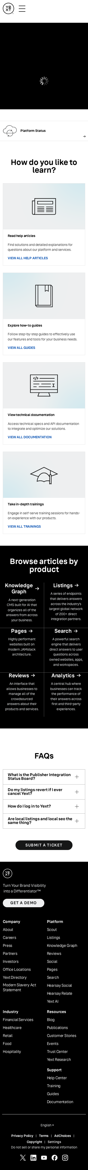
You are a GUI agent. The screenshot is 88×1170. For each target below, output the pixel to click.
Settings (54, 1142)
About (8, 929)
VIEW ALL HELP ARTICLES (28, 258)
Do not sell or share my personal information (44, 1147)
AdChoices (62, 1136)
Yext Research (59, 1059)
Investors (11, 961)
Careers (9, 937)
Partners (10, 953)
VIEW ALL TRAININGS (24, 526)
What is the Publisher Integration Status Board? (39, 777)
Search (53, 977)
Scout (52, 929)
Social (52, 961)
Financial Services (18, 1020)
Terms (44, 1136)
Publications (57, 1027)
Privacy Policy (22, 1136)
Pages (52, 969)
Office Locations (17, 969)
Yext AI (52, 1001)
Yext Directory (15, 977)
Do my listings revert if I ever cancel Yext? (35, 792)
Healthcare (12, 1027)
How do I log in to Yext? (29, 806)
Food (7, 1043)
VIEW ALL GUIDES (21, 348)
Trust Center (57, 1051)
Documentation (60, 1102)
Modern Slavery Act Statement (19, 987)
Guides (53, 1094)
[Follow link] (44, 131)
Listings (53, 937)
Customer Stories (61, 1035)
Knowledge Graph (62, 945)
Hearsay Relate (60, 993)
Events (52, 1043)
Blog (51, 1020)
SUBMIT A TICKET (44, 845)
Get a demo (23, 902)
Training (54, 1086)
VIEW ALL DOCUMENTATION (30, 437)
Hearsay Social (59, 985)
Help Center (57, 1078)
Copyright (34, 1142)
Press (7, 945)
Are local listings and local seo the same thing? (40, 821)
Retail (7, 1035)
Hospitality (12, 1051)
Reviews (54, 953)
